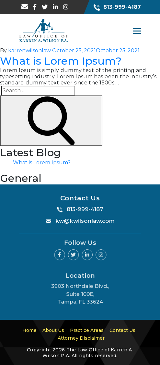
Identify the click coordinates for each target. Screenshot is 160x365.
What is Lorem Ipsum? (60, 61)
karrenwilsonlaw (29, 50)
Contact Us (122, 330)
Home (29, 330)
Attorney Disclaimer (81, 338)
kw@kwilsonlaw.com (85, 221)
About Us (53, 330)
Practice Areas (87, 330)
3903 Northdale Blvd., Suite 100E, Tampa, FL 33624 (80, 293)
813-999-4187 (117, 7)
